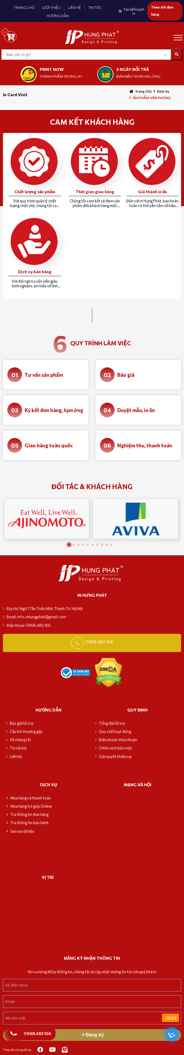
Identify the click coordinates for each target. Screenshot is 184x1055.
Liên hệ (16, 756)
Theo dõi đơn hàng (162, 10)
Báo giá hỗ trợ (21, 723)
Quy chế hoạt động (115, 731)
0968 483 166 (99, 641)
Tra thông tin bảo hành (29, 822)
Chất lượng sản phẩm (34, 191)
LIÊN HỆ (74, 7)
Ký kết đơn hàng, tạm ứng (54, 410)
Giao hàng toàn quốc (49, 445)
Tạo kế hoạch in (133, 11)
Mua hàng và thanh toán (30, 798)
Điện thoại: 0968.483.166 (28, 625)
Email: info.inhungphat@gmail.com (36, 616)
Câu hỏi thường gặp (26, 731)
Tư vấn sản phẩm (44, 375)
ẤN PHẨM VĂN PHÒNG (152, 98)
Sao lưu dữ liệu (22, 831)
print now (52, 69)
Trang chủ (143, 91)
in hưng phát (92, 595)
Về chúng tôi (20, 739)
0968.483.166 (37, 1033)
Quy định (137, 709)
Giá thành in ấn (152, 191)
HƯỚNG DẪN (58, 16)
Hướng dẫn (48, 709)
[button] (172, 523)
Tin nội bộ (18, 748)
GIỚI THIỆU (51, 7)
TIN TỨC (95, 7)
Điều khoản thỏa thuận (118, 739)
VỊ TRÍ (47, 877)
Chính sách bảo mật (115, 748)
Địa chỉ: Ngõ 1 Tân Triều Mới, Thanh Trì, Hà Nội (44, 608)
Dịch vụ (163, 91)
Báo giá (125, 375)
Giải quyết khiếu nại (115, 756)
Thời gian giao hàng (95, 191)
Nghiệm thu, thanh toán (144, 445)
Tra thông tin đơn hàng (29, 814)
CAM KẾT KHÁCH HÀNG (92, 121)
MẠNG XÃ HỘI (137, 784)
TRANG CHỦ (24, 7)
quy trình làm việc (100, 342)
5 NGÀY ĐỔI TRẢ (132, 69)
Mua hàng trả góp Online (31, 806)
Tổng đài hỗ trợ (112, 723)
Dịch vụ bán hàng (34, 271)
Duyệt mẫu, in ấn (136, 410)
